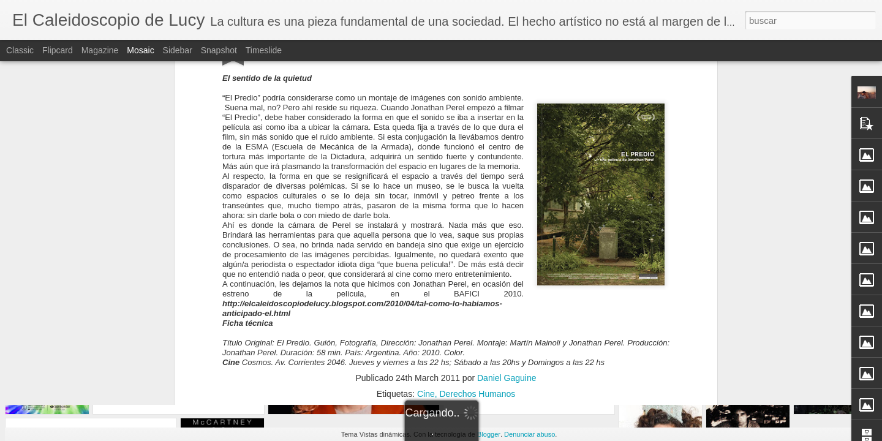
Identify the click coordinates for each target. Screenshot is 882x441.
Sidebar (177, 50)
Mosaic (140, 50)
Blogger (488, 434)
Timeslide (264, 50)
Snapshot (219, 50)
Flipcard (57, 50)
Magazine (100, 50)
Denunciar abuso (529, 434)
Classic (20, 50)
